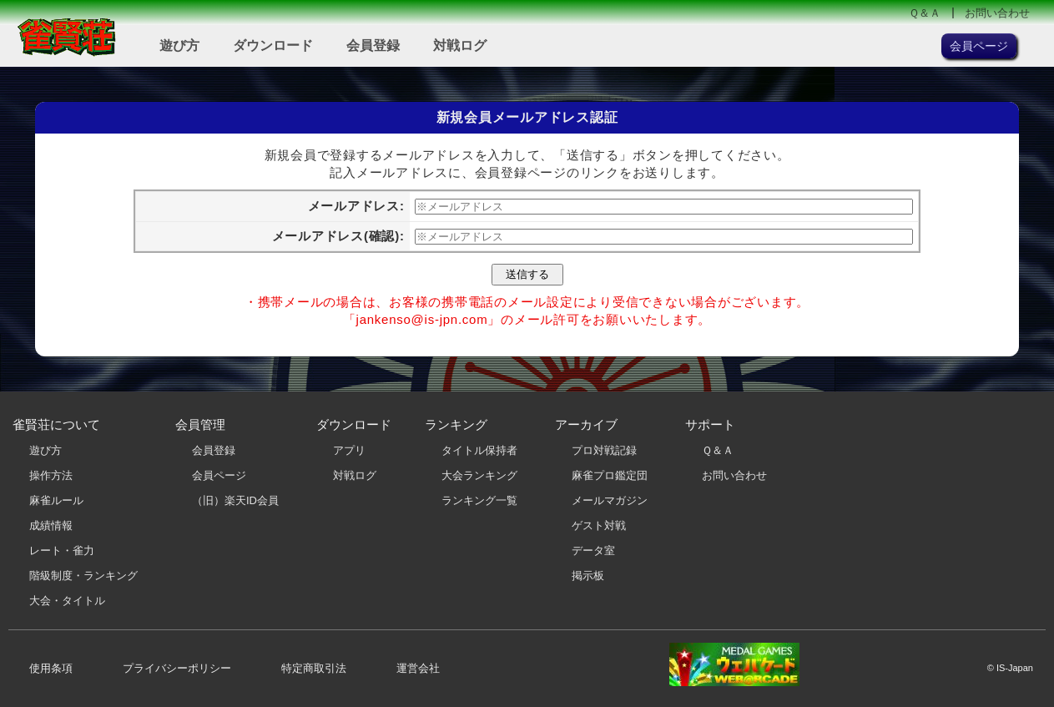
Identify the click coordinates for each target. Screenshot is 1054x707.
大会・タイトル (67, 600)
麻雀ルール (56, 500)
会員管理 (200, 424)
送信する (527, 274)
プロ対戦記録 (604, 450)
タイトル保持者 (479, 450)
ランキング (456, 424)
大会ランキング (479, 475)
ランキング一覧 (479, 500)
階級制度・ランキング (83, 575)
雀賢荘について (56, 424)
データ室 (593, 550)
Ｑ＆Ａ (925, 13)
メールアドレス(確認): (338, 236)
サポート (710, 424)
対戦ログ (460, 45)
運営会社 (418, 668)
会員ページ (219, 475)
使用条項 (51, 668)
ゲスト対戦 (599, 525)
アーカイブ (586, 424)
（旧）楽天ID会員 (235, 500)
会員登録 (373, 45)
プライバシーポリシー (177, 668)
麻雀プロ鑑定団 (610, 475)
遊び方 (179, 45)
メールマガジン (610, 500)
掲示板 (588, 575)
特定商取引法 (313, 668)
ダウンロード (273, 45)
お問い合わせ (997, 13)
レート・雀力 (61, 550)
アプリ (349, 450)
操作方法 (51, 475)
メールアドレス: (356, 206)
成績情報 (51, 525)
